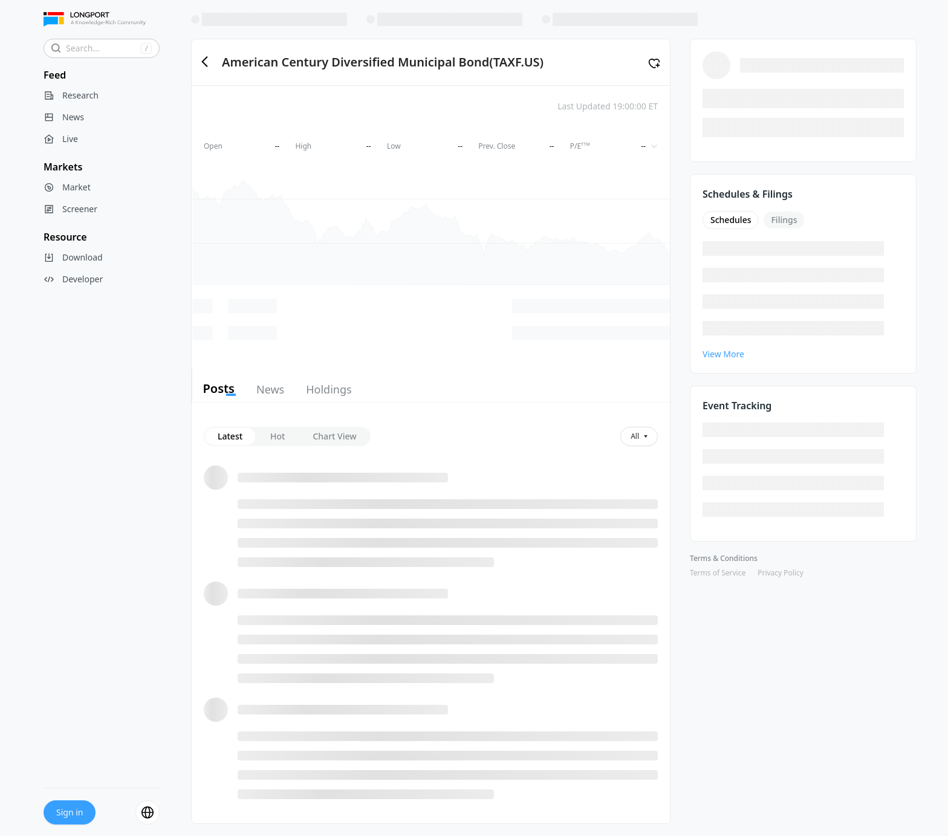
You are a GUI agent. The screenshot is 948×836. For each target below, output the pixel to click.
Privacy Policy (781, 573)
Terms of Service (717, 573)
